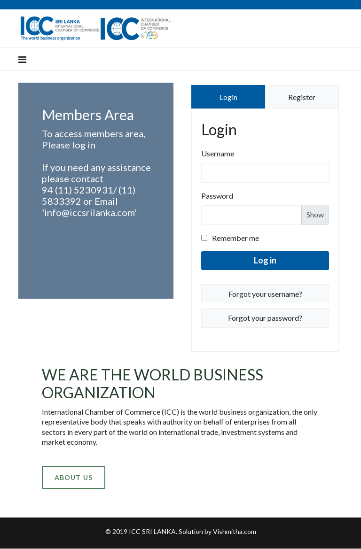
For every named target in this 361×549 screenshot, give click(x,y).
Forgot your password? (265, 317)
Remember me (230, 237)
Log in (265, 260)
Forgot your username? (265, 293)
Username (217, 153)
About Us (74, 477)
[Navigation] (22, 59)
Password (217, 195)
